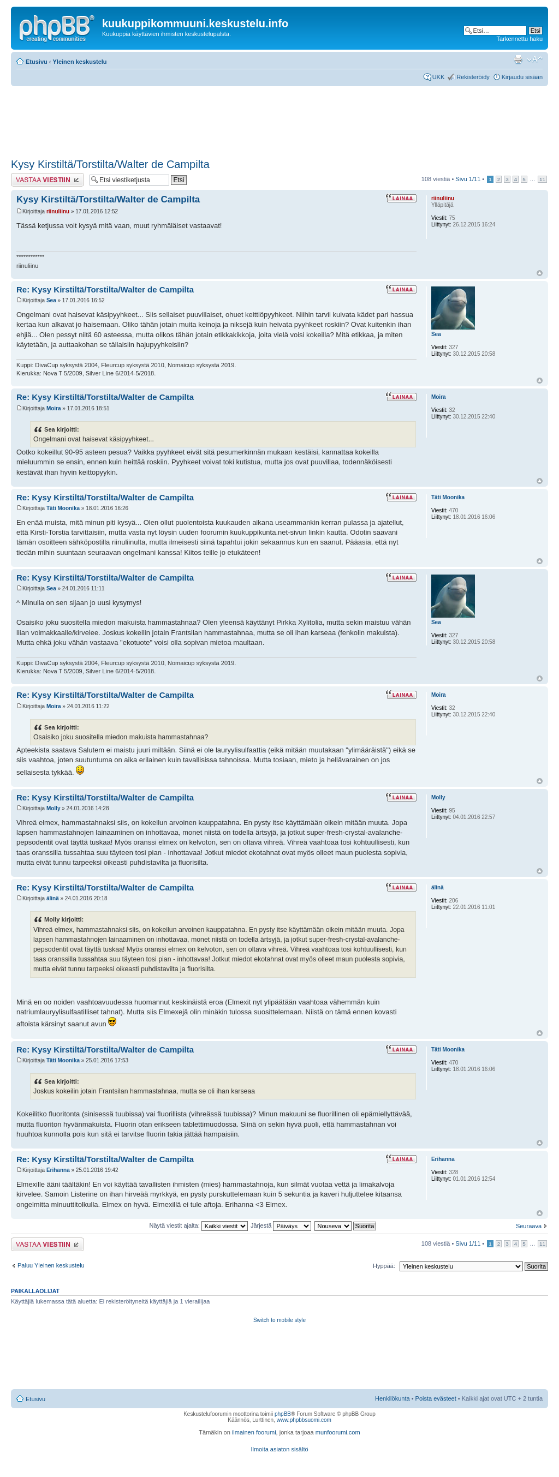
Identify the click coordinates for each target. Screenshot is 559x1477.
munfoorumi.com (338, 1432)
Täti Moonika (63, 508)
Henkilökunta (392, 1398)
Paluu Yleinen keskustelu (51, 1265)
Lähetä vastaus (47, 180)
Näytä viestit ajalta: (198, 1225)
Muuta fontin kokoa (535, 59)
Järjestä (281, 1225)
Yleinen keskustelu (80, 61)
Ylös (540, 273)
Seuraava (529, 1226)
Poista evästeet (435, 1398)
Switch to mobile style (279, 1320)
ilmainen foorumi (254, 1432)
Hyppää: (384, 1266)
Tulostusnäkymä (518, 59)
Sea (51, 300)
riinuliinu (57, 211)
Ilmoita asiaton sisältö (279, 1449)
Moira (53, 408)
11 (542, 179)
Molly (53, 808)
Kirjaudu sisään (522, 77)
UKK (438, 77)
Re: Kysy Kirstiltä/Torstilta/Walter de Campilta (105, 289)
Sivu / (467, 179)
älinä (52, 898)
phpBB (283, 1414)
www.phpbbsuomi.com (304, 1420)
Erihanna (58, 1170)
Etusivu (36, 61)
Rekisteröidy (473, 77)
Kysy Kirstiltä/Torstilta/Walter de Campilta (110, 164)
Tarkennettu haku (520, 38)
